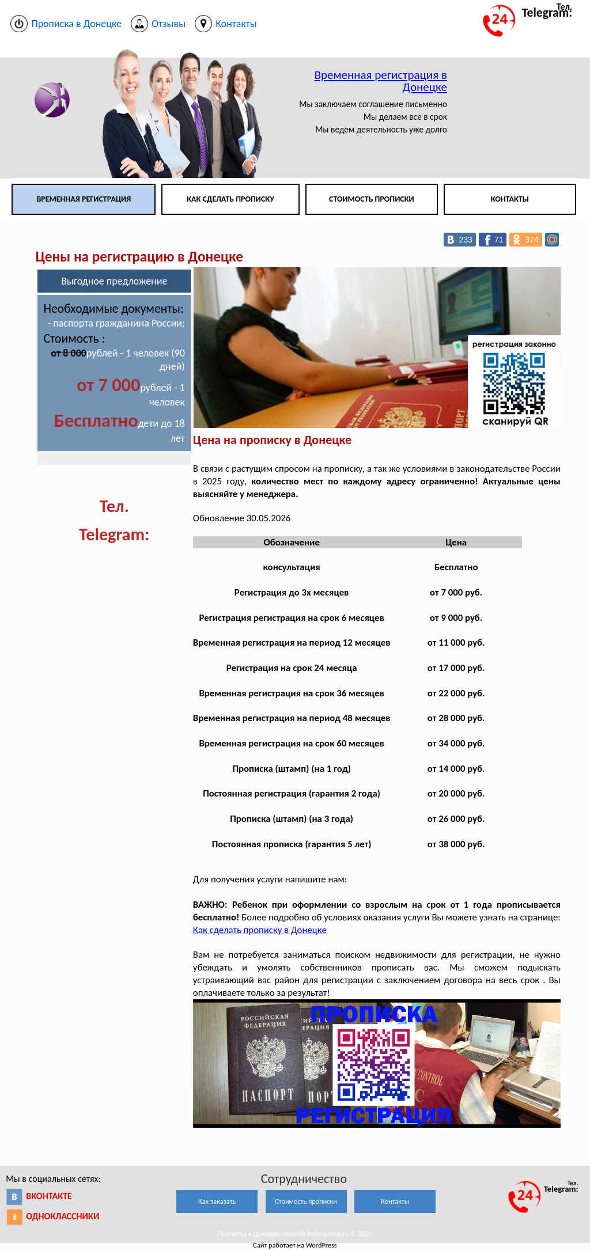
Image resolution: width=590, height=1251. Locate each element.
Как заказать (217, 1201)
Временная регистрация (83, 199)
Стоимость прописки (371, 199)
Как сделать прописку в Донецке (260, 930)
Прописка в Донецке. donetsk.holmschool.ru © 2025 (295, 1233)
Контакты (510, 199)
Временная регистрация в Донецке (381, 80)
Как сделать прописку (230, 199)
